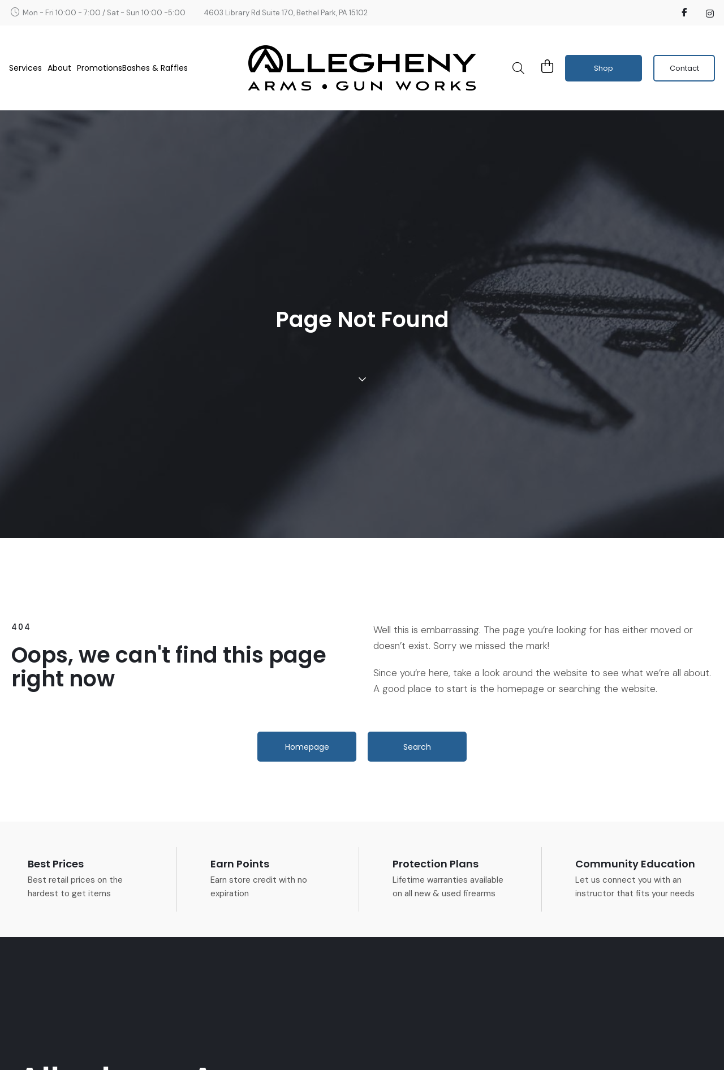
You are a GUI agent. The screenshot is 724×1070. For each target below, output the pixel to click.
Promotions (99, 68)
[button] (518, 68)
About (62, 68)
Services (28, 68)
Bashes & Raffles (155, 68)
